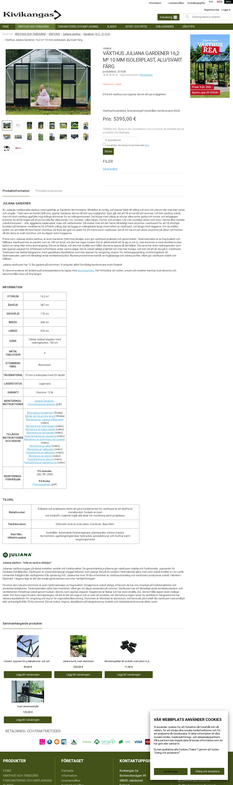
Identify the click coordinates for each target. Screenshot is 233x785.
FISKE (6, 26)
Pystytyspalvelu (42, 482)
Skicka (108, 150)
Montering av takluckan (40, 446)
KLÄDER (111, 26)
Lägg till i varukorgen (21, 672)
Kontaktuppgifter (194, 3)
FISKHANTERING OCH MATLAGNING (78, 26)
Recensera (146, 74)
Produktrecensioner (49, 188)
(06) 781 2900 (129, 747)
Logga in (226, 9)
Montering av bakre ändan (40, 427)
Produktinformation (16, 188)
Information (153, 3)
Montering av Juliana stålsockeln (45, 417)
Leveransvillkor (174, 3)
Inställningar (171, 772)
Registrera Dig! (211, 9)
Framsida (67, 723)
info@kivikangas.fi (132, 742)
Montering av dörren (40, 453)
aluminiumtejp (86, 268)
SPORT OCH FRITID (136, 26)
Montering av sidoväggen (40, 423)
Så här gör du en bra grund (40, 413)
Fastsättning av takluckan (40, 450)
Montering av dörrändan (40, 430)
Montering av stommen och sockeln (44, 437)
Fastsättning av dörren (40, 456)
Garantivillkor (110, 166)
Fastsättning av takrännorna (40, 460)
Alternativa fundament (40, 410)
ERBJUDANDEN (165, 26)
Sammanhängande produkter (22, 621)
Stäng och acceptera (207, 772)
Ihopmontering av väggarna (40, 433)
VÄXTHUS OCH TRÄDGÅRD (33, 26)
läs (146, 145)
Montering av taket (40, 443)
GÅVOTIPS (189, 26)
